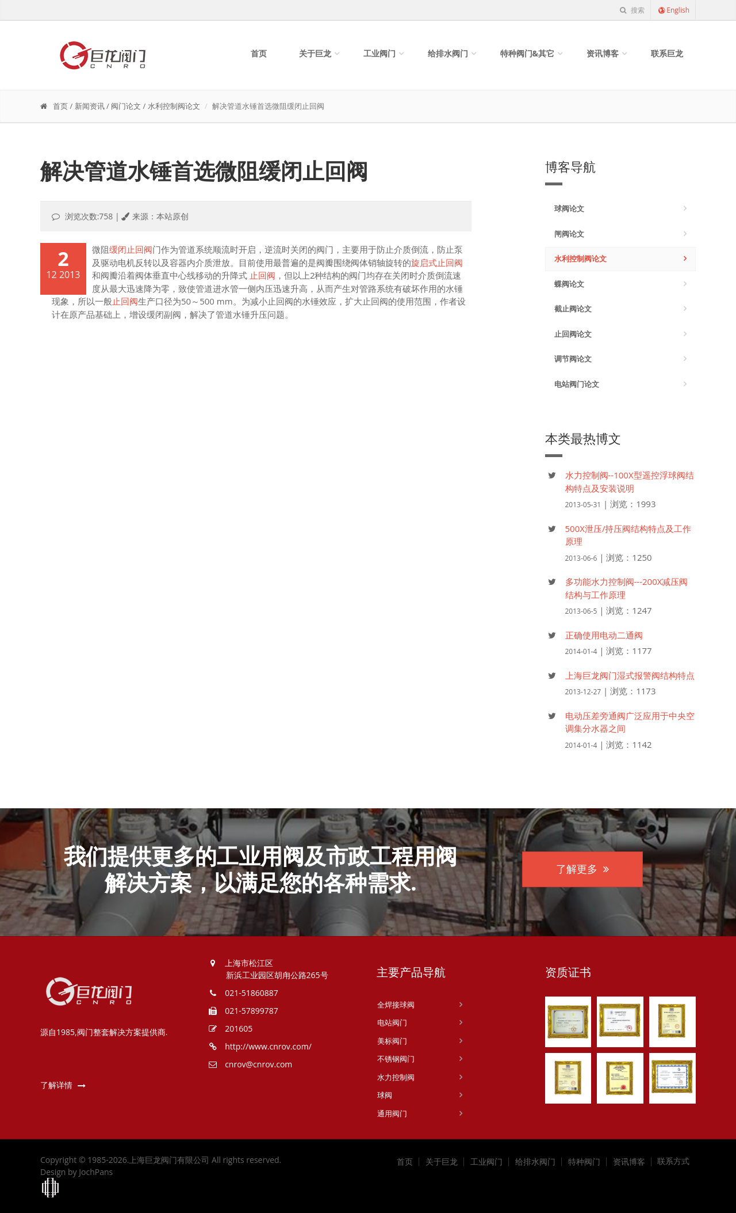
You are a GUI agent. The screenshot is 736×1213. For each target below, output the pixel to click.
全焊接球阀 (396, 1004)
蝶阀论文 (569, 284)
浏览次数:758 (89, 216)
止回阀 (262, 275)
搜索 (632, 10)
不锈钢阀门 (396, 1059)
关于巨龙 (315, 53)
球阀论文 (569, 208)
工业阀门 (379, 53)
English (673, 10)
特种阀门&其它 (527, 53)
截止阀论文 (573, 308)
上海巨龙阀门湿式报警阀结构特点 (630, 675)
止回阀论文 (573, 334)
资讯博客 (602, 53)
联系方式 (673, 1161)
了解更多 (582, 869)
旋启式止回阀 (437, 262)
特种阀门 (584, 1161)
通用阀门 (392, 1113)
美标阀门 (392, 1041)
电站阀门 (392, 1022)
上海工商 (50, 1188)
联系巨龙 (667, 53)
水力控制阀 (396, 1077)
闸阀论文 (569, 234)
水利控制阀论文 (174, 106)
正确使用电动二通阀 (604, 635)
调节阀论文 (573, 358)
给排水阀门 (448, 53)
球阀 (384, 1095)
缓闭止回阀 (130, 249)
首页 (259, 53)
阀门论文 (126, 106)
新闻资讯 (90, 106)
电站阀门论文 (576, 384)
